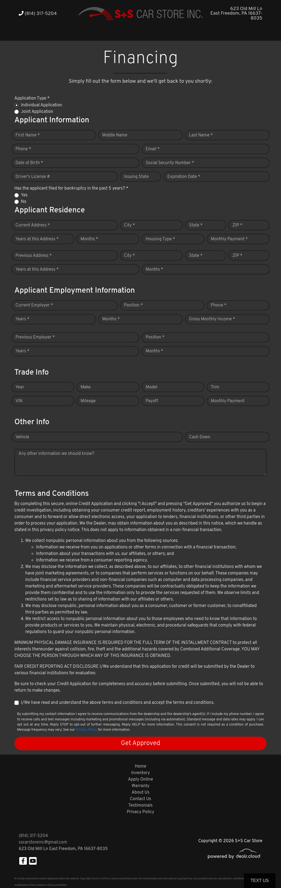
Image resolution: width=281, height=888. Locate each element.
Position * (133, 305)
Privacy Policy (86, 730)
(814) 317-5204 (38, 14)
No (23, 202)
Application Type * (32, 98)
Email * (153, 149)
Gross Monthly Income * (212, 319)
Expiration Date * (183, 177)
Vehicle (22, 437)
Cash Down (199, 437)
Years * (22, 319)
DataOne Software (101, 878)
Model (151, 387)
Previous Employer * (35, 337)
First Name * (27, 135)
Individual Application (41, 105)
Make (86, 387)
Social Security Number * (170, 163)
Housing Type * (160, 239)
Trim (215, 387)
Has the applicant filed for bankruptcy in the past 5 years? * (71, 188)
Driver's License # (32, 177)
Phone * (23, 149)
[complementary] (264, 871)
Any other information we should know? (56, 453)
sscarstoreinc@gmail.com (43, 842)
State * (196, 225)
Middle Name (114, 135)
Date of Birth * (29, 163)
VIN (19, 401)
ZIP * (237, 225)
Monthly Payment (227, 401)
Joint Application (37, 111)
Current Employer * (34, 305)
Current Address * (32, 225)
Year (19, 387)
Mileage (88, 401)
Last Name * (201, 135)
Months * (89, 239)
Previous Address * (33, 255)
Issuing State (136, 177)
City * (129, 225)
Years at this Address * (37, 239)
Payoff (152, 401)
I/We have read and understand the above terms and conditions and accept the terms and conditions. (118, 702)
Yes (24, 195)
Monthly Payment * (229, 239)
